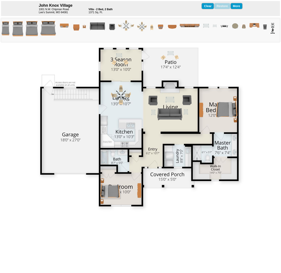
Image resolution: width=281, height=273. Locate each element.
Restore (222, 6)
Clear (208, 6)
